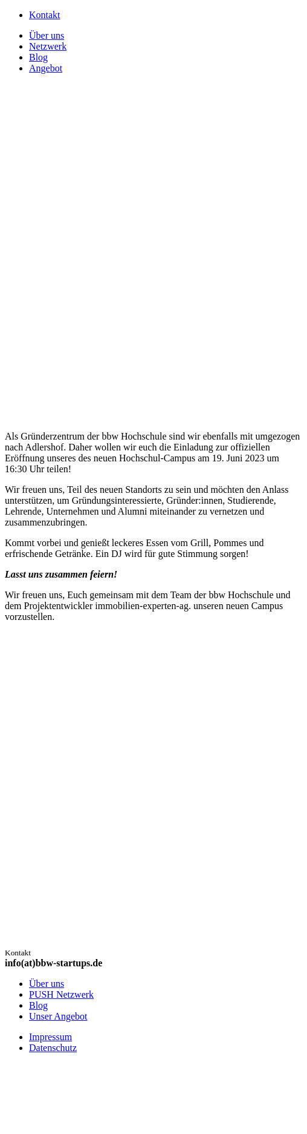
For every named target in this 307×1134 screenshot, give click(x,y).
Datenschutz (53, 1048)
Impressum (50, 1037)
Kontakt (44, 15)
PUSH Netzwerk (61, 994)
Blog (38, 1005)
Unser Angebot (58, 1016)
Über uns (46, 983)
